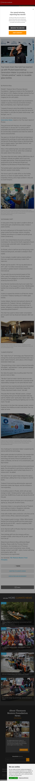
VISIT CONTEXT (17, 32)
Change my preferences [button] (23, 777)
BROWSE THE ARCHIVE (17, 28)
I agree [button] (11, 777)
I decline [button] (15, 777)
